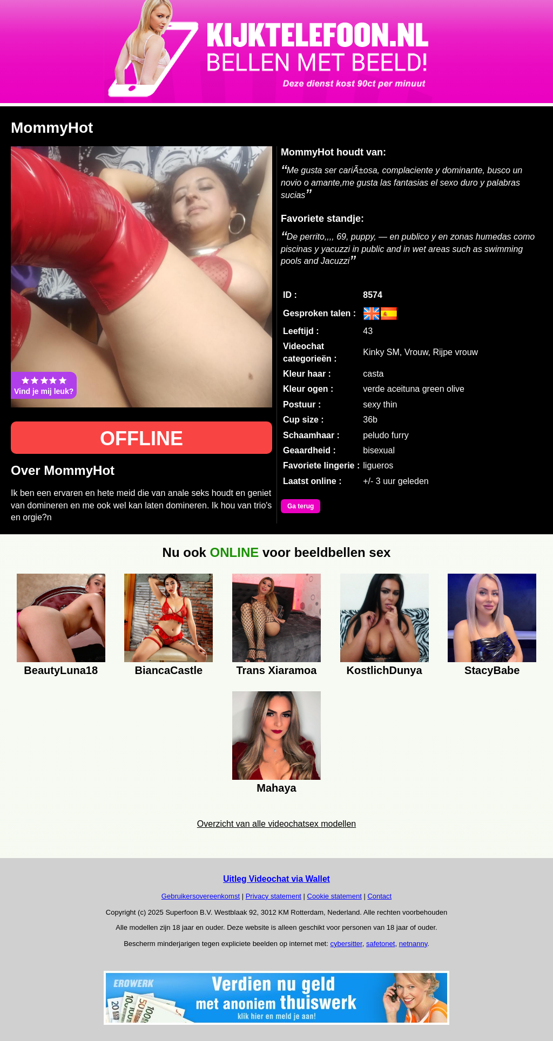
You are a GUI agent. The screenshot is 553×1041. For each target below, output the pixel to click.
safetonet (380, 944)
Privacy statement (273, 896)
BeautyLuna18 (61, 670)
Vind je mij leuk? (43, 385)
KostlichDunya (384, 670)
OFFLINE (141, 438)
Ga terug (300, 506)
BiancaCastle (169, 670)
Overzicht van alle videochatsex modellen (276, 823)
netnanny (413, 944)
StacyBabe (492, 670)
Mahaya (276, 788)
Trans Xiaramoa (276, 670)
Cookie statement (334, 896)
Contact (379, 896)
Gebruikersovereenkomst (200, 896)
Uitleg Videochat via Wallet (276, 878)
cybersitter (346, 944)
